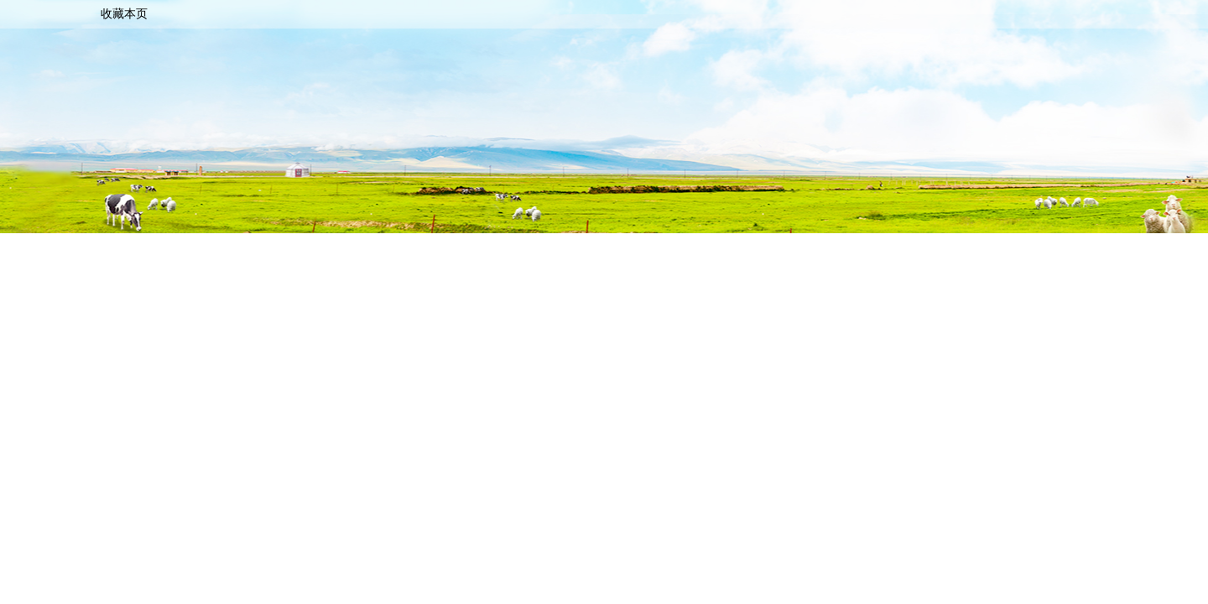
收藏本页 (124, 14)
